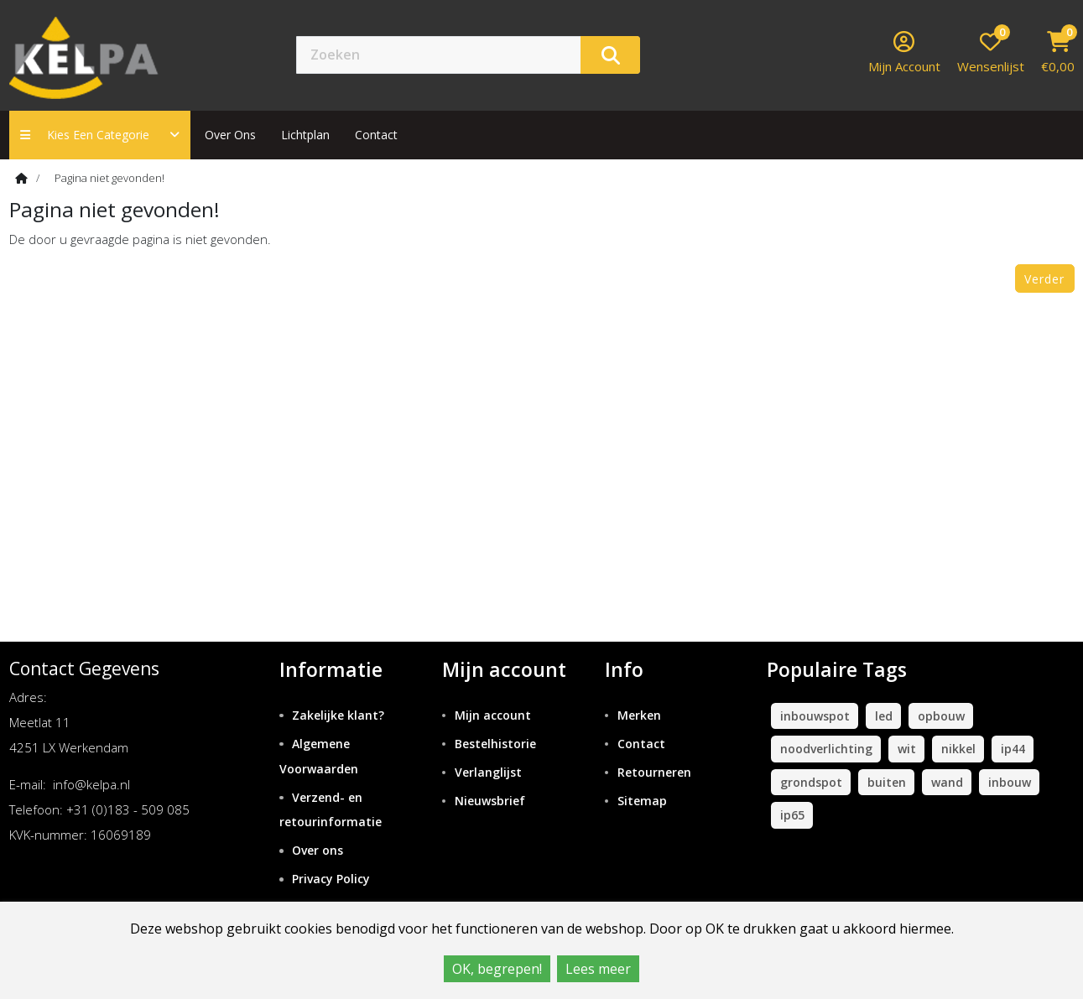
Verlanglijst (488, 772)
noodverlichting (826, 749)
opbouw (941, 716)
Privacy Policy (331, 879)
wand (947, 782)
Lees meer (598, 969)
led (884, 716)
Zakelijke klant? (338, 715)
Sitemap (642, 801)
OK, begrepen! (497, 969)
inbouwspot (815, 716)
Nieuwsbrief (490, 801)
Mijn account (493, 715)
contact (376, 135)
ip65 (792, 815)
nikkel (958, 749)
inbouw (1009, 782)
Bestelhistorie (495, 744)
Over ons (230, 135)
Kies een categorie (100, 135)
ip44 (1013, 749)
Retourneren (654, 772)
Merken (639, 715)
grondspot (811, 782)
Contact (641, 744)
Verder (1044, 279)
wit (907, 749)
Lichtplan (305, 135)
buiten (886, 782)
